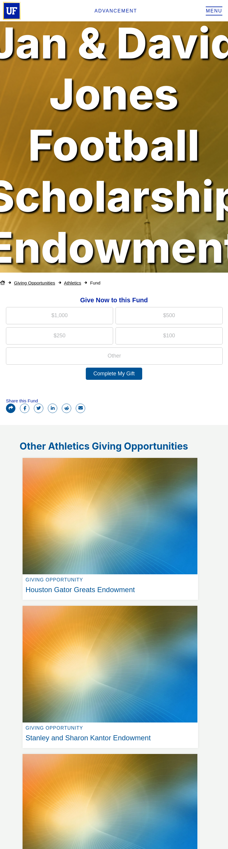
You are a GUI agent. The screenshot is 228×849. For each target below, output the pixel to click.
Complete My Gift (113, 374)
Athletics (72, 282)
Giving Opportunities (34, 282)
